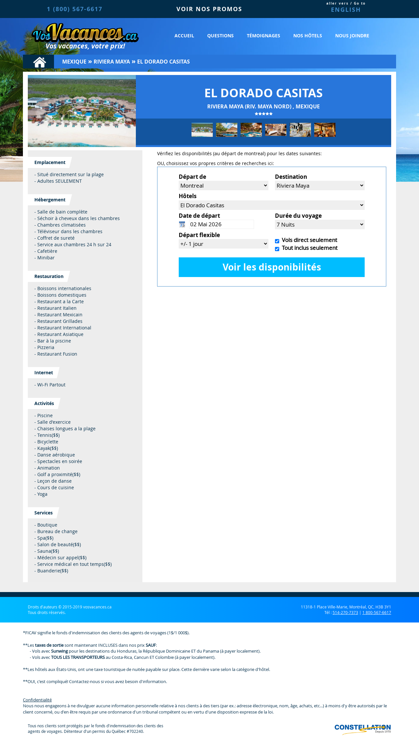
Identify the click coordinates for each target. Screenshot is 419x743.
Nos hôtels (307, 35)
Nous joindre (352, 35)
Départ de (192, 176)
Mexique (74, 61)
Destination (291, 176)
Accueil (184, 35)
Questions (220, 35)
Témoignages (263, 35)
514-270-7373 (345, 612)
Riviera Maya (112, 61)
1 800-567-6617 (376, 612)
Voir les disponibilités (272, 267)
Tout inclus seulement (308, 247)
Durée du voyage (298, 215)
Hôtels (187, 196)
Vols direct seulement (308, 240)
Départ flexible (199, 235)
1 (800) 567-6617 (74, 9)
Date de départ (199, 215)
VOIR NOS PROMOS (209, 9)
